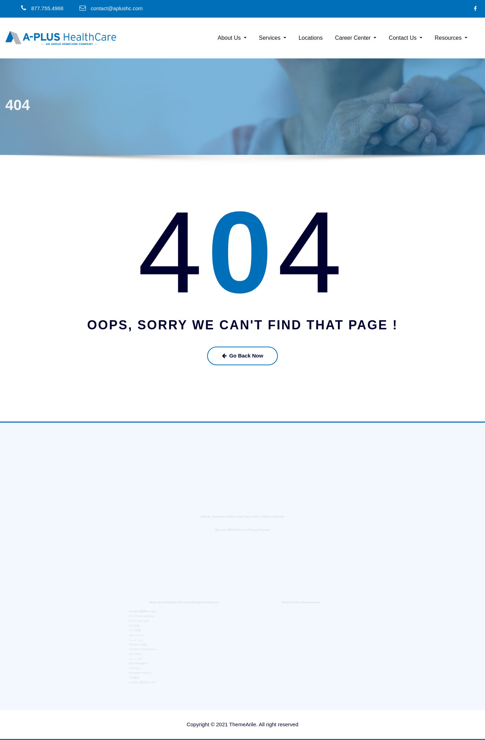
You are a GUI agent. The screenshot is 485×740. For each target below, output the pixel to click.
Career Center (355, 38)
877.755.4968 (47, 8)
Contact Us (405, 38)
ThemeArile (242, 724)
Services (272, 38)
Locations (311, 38)
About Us (232, 38)
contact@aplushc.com (117, 8)
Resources (451, 38)
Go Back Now (242, 356)
